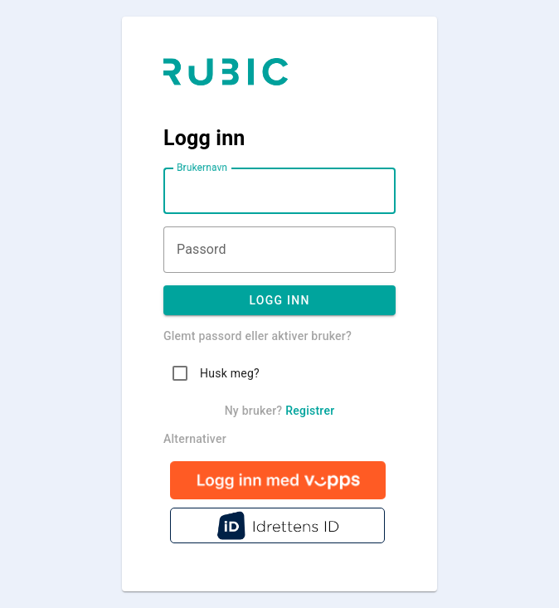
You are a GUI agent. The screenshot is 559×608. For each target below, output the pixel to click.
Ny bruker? (280, 410)
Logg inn (279, 300)
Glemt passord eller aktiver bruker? (257, 336)
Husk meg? (230, 373)
